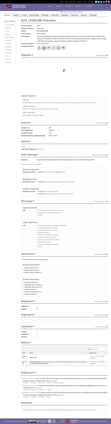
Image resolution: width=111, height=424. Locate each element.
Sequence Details (102, 55)
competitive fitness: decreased (48, 228)
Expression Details (101, 315)
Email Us (96, 2)
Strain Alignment (28, 115)
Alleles (7, 34)
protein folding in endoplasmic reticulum (57, 182)
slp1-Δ (23, 147)
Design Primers (40, 102)
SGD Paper (26, 383)
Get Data (90, 1)
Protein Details (102, 123)
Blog (66, 1)
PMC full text (42, 383)
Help (85, 1)
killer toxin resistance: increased (48, 235)
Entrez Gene (45, 410)
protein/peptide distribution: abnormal (50, 210)
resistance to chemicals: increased (49, 239)
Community (88, 6)
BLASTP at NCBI (40, 109)
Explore (79, 1)
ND (63, 172)
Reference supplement (58, 383)
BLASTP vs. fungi (52, 109)
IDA (71, 194)
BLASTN (25, 102)
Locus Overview (9, 25)
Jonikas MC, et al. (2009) (31, 385)
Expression (8, 49)
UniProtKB (92, 410)
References (8, 59)
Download (73, 1)
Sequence (59, 6)
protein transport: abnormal (47, 237)
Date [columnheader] (23, 353)
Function (68, 6)
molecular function (49, 172)
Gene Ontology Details (100, 155)
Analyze (49, 6)
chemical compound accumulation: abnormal (52, 225)
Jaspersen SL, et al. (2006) (97, 356)
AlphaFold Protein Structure (31, 410)
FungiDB (67, 410)
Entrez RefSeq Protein (57, 410)
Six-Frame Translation (89, 102)
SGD (6, 421)
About (62, 1)
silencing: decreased (44, 242)
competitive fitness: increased (47, 230)
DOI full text (34, 383)
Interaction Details (101, 254)
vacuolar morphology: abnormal (48, 244)
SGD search (40, 149)
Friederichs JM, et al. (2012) (32, 392)
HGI (72, 182)
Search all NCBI (76, 410)
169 (22, 259)
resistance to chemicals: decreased (49, 212)
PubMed (49, 383)
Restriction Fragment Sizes (72, 102)
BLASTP (32, 102)
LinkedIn (106, 2)
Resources (8, 62)
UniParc (84, 410)
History (7, 56)
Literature (78, 6)
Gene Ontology (9, 37)
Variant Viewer (39, 115)
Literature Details (101, 327)
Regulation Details (101, 301)
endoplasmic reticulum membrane (55, 194)
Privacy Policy (23, 421)
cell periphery (49, 191)
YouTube (109, 2)
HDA (55, 191)
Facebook (104, 2)
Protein (7, 31)
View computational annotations (31, 164)
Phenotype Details (101, 201)
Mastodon (99, 2)
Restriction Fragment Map (54, 102)
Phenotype (8, 40)
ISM (68, 194)
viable (40, 215)
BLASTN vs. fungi (28, 109)
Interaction (8, 43)
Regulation (8, 46)
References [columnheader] (93, 353)
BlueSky (101, 2)
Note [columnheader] (31, 353)
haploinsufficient (43, 232)
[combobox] (85, 11)
